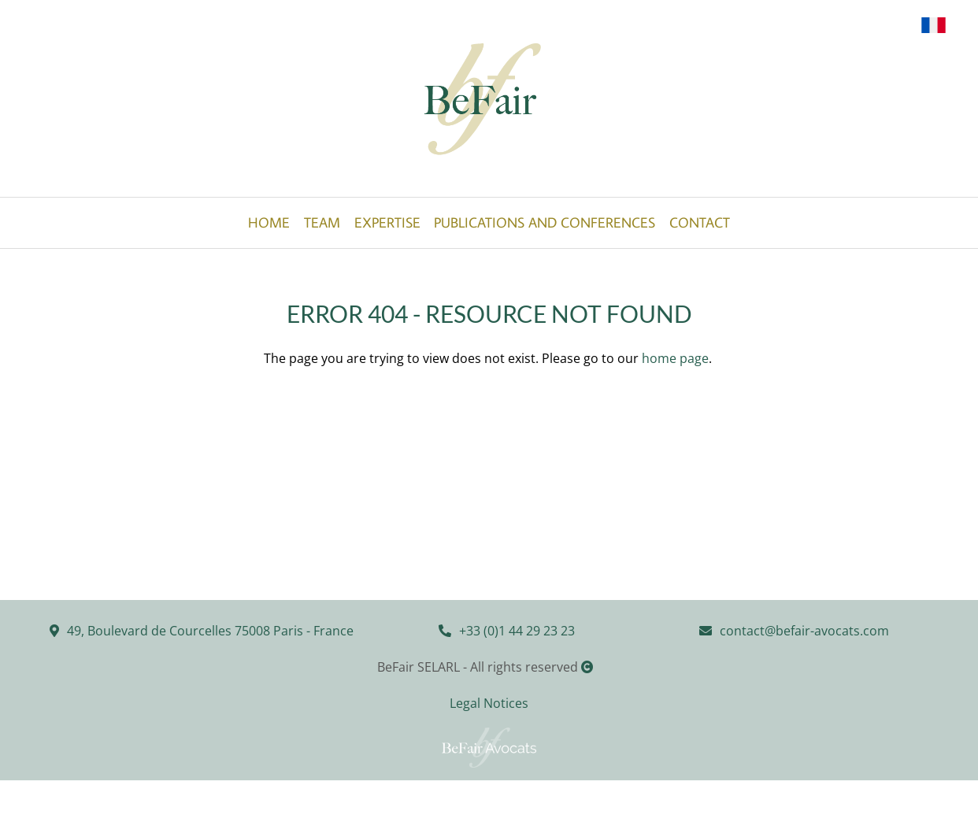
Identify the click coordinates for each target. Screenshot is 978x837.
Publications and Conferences (544, 222)
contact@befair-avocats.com (804, 630)
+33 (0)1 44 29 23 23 (517, 630)
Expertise (387, 222)
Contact (699, 222)
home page (675, 358)
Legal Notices (489, 703)
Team (322, 222)
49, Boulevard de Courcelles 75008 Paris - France (210, 630)
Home (269, 222)
